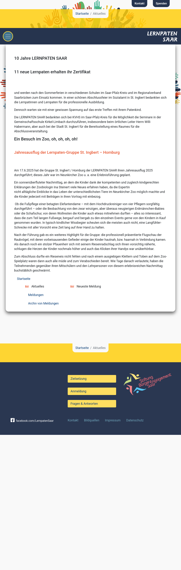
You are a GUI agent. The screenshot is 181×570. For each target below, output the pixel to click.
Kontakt (139, 3)
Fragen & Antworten (84, 539)
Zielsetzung (79, 514)
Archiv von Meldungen (43, 438)
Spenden (161, 3)
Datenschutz (135, 555)
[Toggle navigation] (8, 36)
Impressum (113, 555)
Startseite (82, 13)
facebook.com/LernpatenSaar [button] (32, 556)
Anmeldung (78, 526)
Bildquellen (91, 555)
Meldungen (35, 430)
